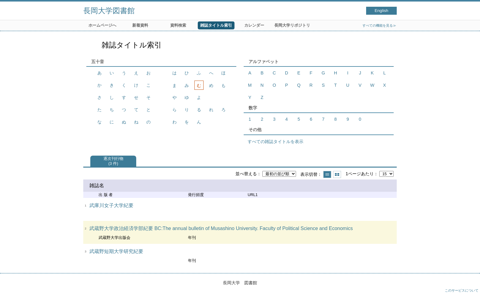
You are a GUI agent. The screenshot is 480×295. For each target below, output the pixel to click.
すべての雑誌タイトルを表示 (275, 141)
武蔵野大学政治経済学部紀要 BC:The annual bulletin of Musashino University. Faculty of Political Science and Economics (221, 228)
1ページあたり (360, 173)
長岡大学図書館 (109, 10)
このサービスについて (461, 290)
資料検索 (178, 25)
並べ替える (246, 173)
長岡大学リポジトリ (292, 25)
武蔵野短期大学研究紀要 (116, 251)
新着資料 (140, 25)
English (381, 10)
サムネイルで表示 (337, 174)
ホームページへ (102, 25)
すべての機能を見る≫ (379, 25)
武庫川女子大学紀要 (111, 205)
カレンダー (254, 25)
